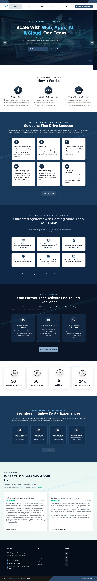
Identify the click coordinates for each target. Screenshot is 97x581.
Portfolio (54, 6)
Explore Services (59, 49)
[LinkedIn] (66, 564)
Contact (67, 6)
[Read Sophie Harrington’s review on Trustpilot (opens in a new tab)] (25, 516)
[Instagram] (66, 560)
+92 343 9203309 (13, 560)
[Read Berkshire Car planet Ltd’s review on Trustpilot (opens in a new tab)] (71, 516)
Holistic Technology (14, 578)
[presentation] (5, 43)
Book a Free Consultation (83, 6)
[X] (66, 557)
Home (15, 6)
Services (41, 6)
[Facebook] (66, 553)
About (28, 6)
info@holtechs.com (13, 563)
